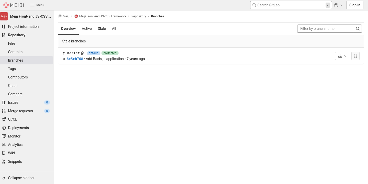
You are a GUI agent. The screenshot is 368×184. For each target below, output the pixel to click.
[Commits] (28, 52)
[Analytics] (28, 145)
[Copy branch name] (85, 53)
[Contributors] (28, 77)
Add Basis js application (107, 59)
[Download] (342, 56)
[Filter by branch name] (325, 29)
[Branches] (28, 60)
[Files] (28, 43)
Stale (104, 29)
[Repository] (28, 35)
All (116, 29)
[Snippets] (28, 161)
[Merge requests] (28, 111)
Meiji (66, 16)
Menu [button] (37, 5)
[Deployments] (28, 128)
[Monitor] (28, 136)
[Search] (358, 29)
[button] (28, 178)
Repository (141, 16)
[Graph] (28, 86)
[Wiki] (28, 153)
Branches (160, 16)
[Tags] (28, 69)
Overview (70, 29)
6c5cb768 (77, 59)
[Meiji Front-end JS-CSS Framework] (28, 16)
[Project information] (28, 26)
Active (89, 29)
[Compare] (28, 94)
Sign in (354, 5)
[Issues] (28, 102)
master (76, 53)
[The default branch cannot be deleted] (355, 56)
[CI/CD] (28, 119)
